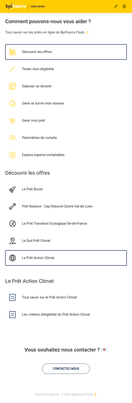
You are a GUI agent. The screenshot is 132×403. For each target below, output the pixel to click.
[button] (115, 6)
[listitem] (66, 52)
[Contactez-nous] (66, 369)
